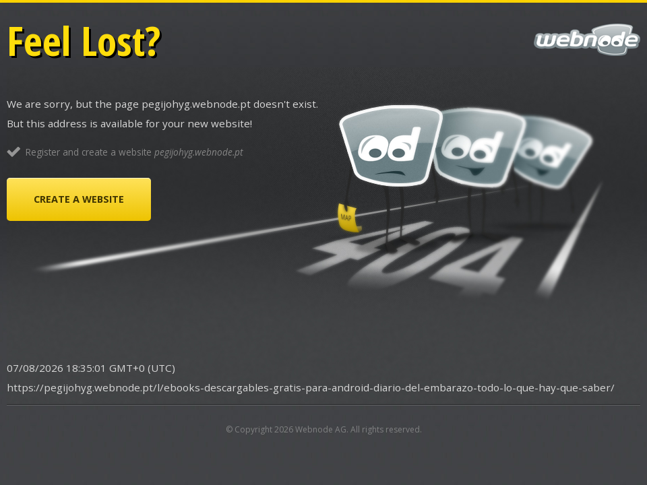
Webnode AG (320, 429)
